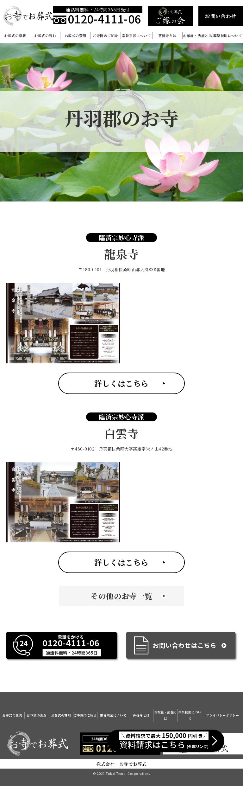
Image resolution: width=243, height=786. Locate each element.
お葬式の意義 (15, 35)
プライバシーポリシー (222, 715)
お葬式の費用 (75, 35)
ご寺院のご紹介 (105, 35)
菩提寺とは (167, 35)
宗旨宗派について (136, 35)
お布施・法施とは (197, 35)
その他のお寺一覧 (121, 595)
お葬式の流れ (45, 35)
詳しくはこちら (121, 383)
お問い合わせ (220, 16)
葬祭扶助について (227, 35)
